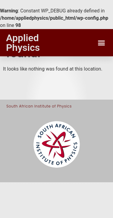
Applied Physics (23, 42)
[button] (101, 42)
